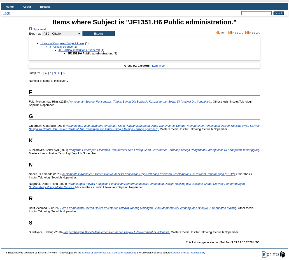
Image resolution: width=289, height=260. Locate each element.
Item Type (158, 65)
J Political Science (61, 46)
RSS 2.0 (252, 32)
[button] (98, 33)
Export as (35, 33)
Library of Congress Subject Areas (62, 43)
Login (6, 13)
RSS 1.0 (235, 32)
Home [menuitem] (10, 6)
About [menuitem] (27, 6)
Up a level (37, 29)
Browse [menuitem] (45, 6)
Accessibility (198, 252)
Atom (220, 32)
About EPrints (181, 252)
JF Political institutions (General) (79, 50)
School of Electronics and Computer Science (107, 252)
